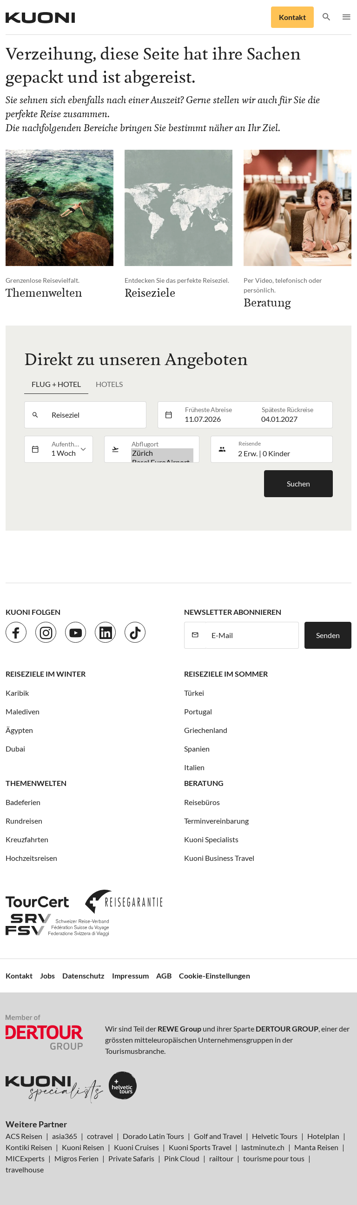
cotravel (100, 1136)
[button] (326, 17)
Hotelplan (323, 1136)
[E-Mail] (252, 635)
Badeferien (23, 802)
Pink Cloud (181, 1158)
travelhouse (25, 1169)
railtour (221, 1158)
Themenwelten (36, 783)
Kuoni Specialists (211, 839)
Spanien (197, 748)
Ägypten (19, 730)
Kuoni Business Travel (219, 857)
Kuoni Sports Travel (200, 1147)
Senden (328, 635)
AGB (164, 975)
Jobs (47, 975)
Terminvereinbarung (216, 820)
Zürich (162, 453)
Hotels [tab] (109, 383)
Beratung (204, 783)
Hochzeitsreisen (31, 857)
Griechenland (205, 730)
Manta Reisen (316, 1147)
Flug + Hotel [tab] (56, 383)
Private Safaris (131, 1158)
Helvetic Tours (275, 1136)
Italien (194, 767)
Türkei (194, 692)
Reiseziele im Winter (46, 673)
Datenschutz (83, 975)
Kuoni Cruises (136, 1147)
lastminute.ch (262, 1147)
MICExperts (25, 1158)
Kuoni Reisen (83, 1147)
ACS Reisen (24, 1136)
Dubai (15, 748)
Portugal (198, 711)
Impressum (130, 975)
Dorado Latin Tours (153, 1136)
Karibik (17, 692)
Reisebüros (202, 802)
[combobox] (96, 414)
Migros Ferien (76, 1158)
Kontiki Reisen (29, 1147)
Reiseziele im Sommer (226, 673)
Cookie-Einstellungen (214, 975)
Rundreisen (24, 820)
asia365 (64, 1136)
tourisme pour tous (273, 1158)
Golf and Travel (218, 1136)
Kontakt (292, 17)
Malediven (23, 711)
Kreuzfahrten (27, 839)
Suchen (298, 483)
